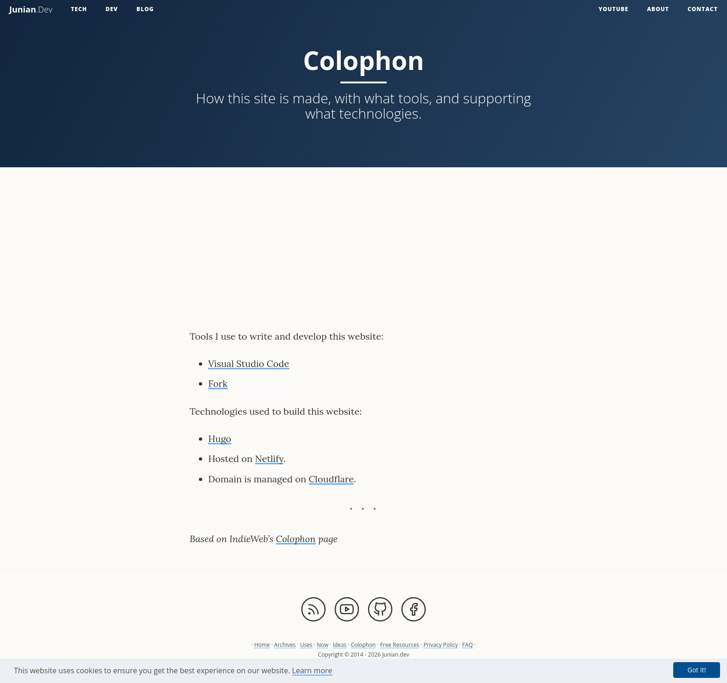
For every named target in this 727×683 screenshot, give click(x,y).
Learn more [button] (312, 670)
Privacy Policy (441, 645)
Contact (703, 9)
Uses (306, 645)
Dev (112, 9)
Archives (284, 645)
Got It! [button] (697, 669)
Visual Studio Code (248, 363)
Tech (79, 9)
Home (261, 645)
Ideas (339, 645)
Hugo (219, 438)
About (658, 9)
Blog (145, 9)
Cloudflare (331, 479)
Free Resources (400, 645)
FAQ (468, 645)
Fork (218, 383)
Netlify (269, 458)
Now (322, 645)
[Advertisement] (363, 241)
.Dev (30, 9)
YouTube (613, 9)
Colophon (296, 538)
